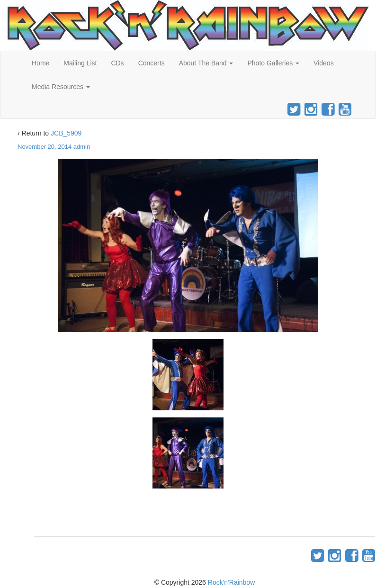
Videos (323, 63)
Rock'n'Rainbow (231, 582)
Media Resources (61, 86)
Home (40, 63)
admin (81, 146)
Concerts (151, 63)
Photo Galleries (273, 63)
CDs (117, 63)
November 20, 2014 (45, 146)
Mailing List (80, 63)
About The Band (206, 63)
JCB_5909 (66, 133)
